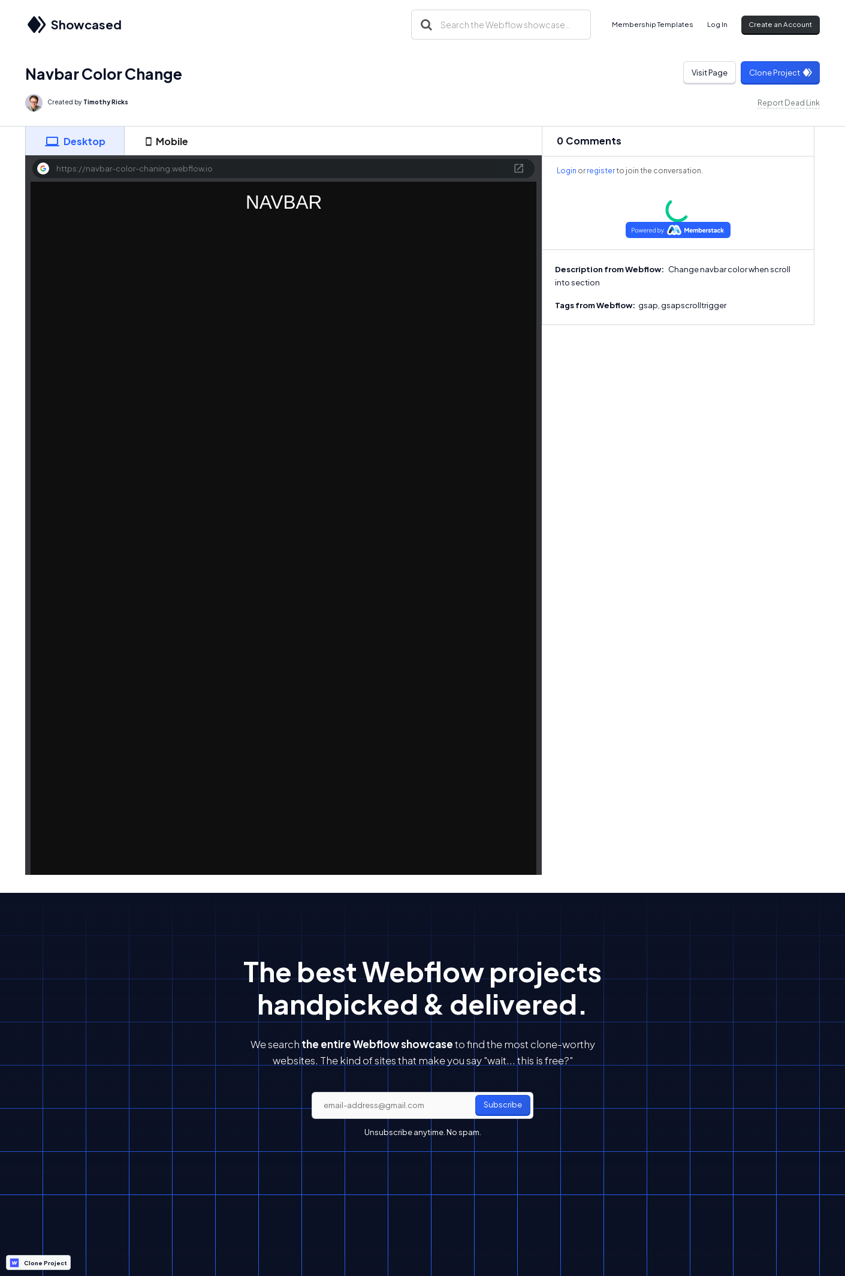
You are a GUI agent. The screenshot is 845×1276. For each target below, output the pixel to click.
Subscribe (503, 1104)
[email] (422, 1105)
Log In (717, 24)
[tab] (75, 141)
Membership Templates (652, 24)
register (601, 170)
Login (567, 170)
